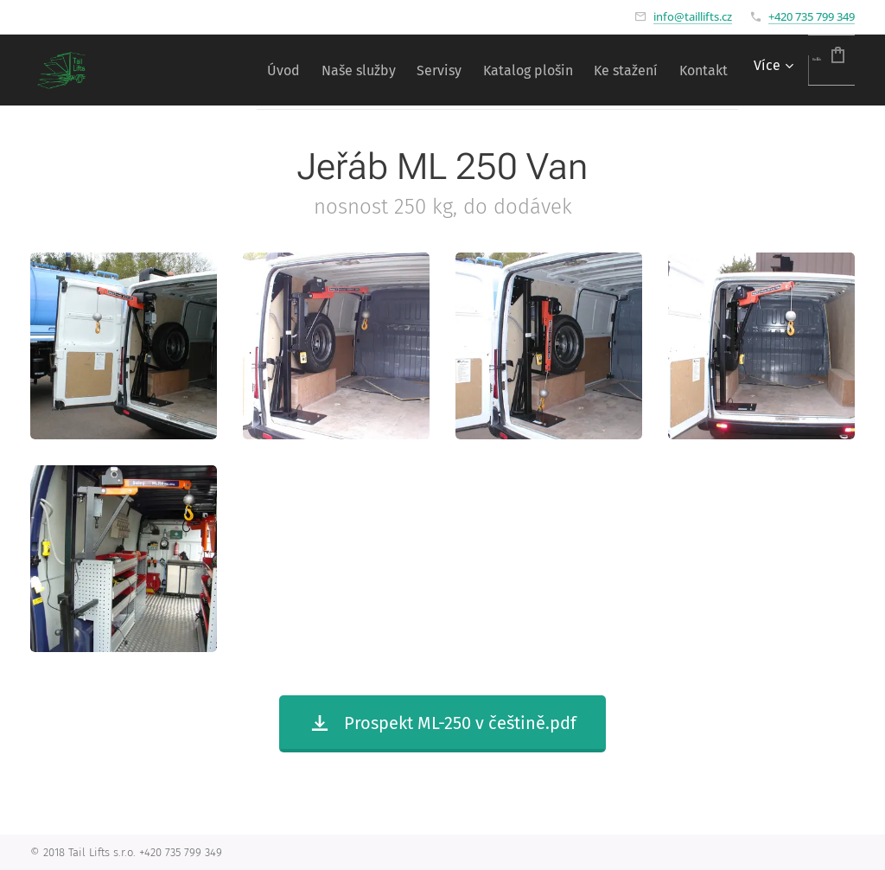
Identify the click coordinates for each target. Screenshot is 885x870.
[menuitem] (194, 70)
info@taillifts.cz (692, 16)
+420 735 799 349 (811, 16)
